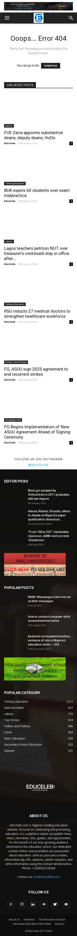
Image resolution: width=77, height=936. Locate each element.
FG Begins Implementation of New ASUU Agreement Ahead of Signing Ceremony (37, 432)
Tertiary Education (14, 183)
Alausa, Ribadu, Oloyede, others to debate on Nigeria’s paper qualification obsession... (49, 515)
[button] (71, 18)
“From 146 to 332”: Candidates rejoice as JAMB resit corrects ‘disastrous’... (48, 536)
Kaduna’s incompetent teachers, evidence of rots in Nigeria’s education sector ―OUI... (49, 640)
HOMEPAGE (50, 65)
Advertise (29, 919)
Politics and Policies (16, 362)
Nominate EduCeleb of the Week (32, 924)
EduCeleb (9, 143)
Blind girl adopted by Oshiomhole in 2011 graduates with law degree (48, 494)
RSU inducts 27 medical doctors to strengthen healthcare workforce (37, 314)
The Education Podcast (52, 919)
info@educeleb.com (46, 877)
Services (59, 924)
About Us (14, 919)
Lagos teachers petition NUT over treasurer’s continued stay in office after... (36, 253)
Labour (9, 125)
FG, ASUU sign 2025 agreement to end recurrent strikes (36, 372)
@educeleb (38, 465)
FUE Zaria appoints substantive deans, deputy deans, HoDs (33, 135)
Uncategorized (13, 419)
